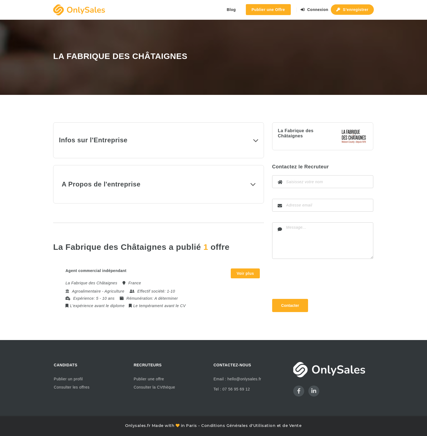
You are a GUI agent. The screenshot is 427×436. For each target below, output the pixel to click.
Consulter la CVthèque (154, 387)
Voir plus (245, 273)
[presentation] (313, 280)
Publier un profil (68, 379)
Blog (231, 9)
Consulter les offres (71, 387)
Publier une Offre (268, 9)
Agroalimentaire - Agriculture (98, 291)
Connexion (314, 9)
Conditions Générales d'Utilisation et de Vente (251, 425)
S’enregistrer (352, 9)
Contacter (290, 305)
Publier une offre (149, 379)
